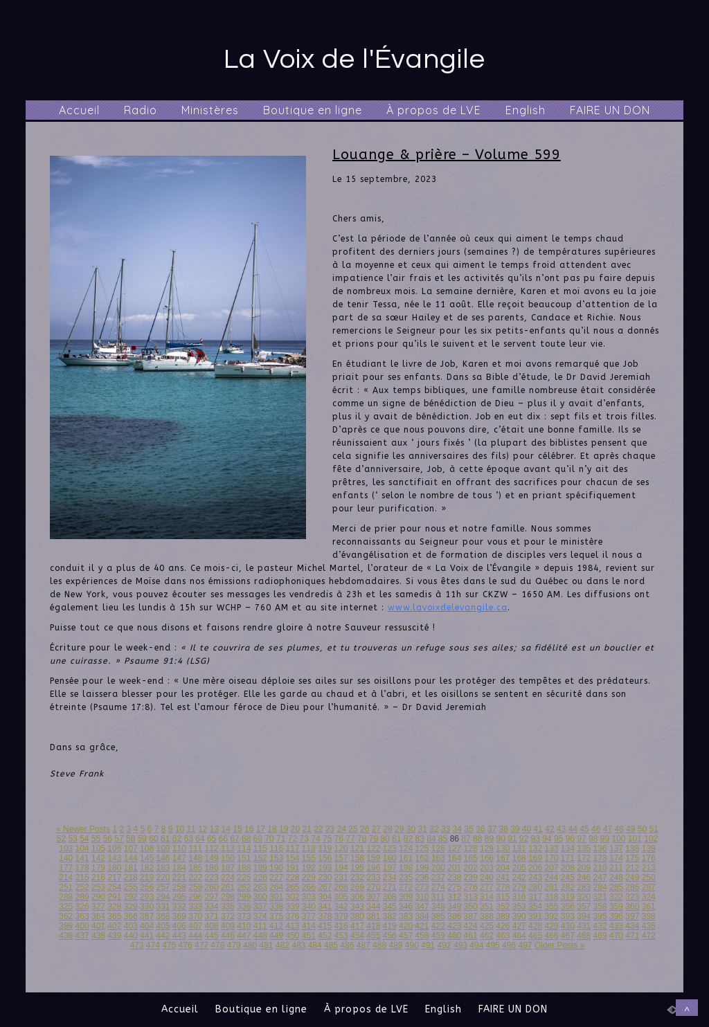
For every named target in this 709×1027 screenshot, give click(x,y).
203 (487, 868)
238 (454, 877)
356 (568, 906)
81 (396, 839)
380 (357, 916)
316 (519, 897)
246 (584, 877)
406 (179, 926)
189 (260, 868)
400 (82, 926)
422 (438, 926)
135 (584, 848)
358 (600, 906)
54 (84, 839)
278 (503, 887)
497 (525, 945)
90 (500, 839)
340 (309, 906)
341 (325, 906)
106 (114, 848)
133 (551, 848)
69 (257, 839)
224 (228, 877)
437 (82, 935)
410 (244, 926)
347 (422, 906)
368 (163, 916)
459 (438, 935)
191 (292, 868)
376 (292, 916)
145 (147, 858)
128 (471, 848)
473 (136, 945)
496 (509, 945)
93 (535, 839)
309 (406, 897)
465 (535, 935)
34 (457, 829)
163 (438, 858)
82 (408, 839)
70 (268, 839)
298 (228, 897)
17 (260, 829)
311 (438, 897)
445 (212, 935)
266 (309, 887)
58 (130, 839)
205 (519, 868)
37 (491, 829)
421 (422, 926)
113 (228, 848)
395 (600, 916)
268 (341, 887)
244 (551, 877)
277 (487, 887)
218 (131, 877)
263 (260, 887)
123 (390, 848)
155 (309, 858)
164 (454, 858)
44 (572, 829)
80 (384, 839)
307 (373, 897)
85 (442, 839)
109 (163, 848)
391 (535, 916)
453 (341, 935)
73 (304, 839)
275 (454, 887)
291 (114, 897)
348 (438, 906)
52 (61, 839)
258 (179, 887)
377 (309, 916)
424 (471, 926)
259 (195, 887)
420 (406, 926)
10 (179, 829)
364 (98, 916)
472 (649, 935)
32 (433, 829)
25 (352, 829)
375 (276, 916)
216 (98, 877)
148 (195, 858)
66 (223, 839)
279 (519, 887)
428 (535, 926)
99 (604, 839)
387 (471, 916)
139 (649, 848)
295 (179, 897)
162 (422, 858)
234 (390, 877)
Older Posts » (560, 945)
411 (260, 926)
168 (519, 858)
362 (66, 916)
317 (535, 897)
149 (212, 858)
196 (373, 868)
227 (276, 877)
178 (82, 868)
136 (600, 848)
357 (584, 906)
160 (390, 858)
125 (422, 848)
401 (98, 926)
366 (131, 916)
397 (632, 916)
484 (315, 945)
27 (376, 829)
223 (212, 877)
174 (616, 858)
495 (493, 945)
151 (244, 858)
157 (341, 858)
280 (535, 887)
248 (616, 877)
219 (147, 877)
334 (212, 906)
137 (616, 848)
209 (584, 868)
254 (114, 887)
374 (260, 916)
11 (190, 829)
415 (325, 926)
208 (568, 868)
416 (341, 926)
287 (649, 887)
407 (195, 926)
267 (325, 887)
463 (503, 935)
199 (422, 868)
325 (66, 906)
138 (632, 848)
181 (131, 868)
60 (153, 839)
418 (373, 926)
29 (399, 829)
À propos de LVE (433, 110)
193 (325, 868)
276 (471, 887)
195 (357, 868)
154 (292, 858)
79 (373, 839)
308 (390, 897)
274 (438, 887)
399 (66, 926)
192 (309, 868)
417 (357, 926)
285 (616, 887)
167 (503, 858)
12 (202, 829)
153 (276, 858)
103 (66, 848)
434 (632, 926)
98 (593, 839)
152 (260, 858)
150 (228, 858)
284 (600, 887)
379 (341, 916)
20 (295, 829)
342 (341, 906)
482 (282, 945)
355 (551, 906)
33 (445, 829)
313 (471, 897)
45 (584, 829)
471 (632, 935)
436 (66, 935)
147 (179, 858)
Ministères (210, 110)
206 (535, 868)
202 (471, 868)
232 (357, 877)
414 (309, 926)
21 (306, 829)
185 (195, 868)
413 (292, 926)
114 (244, 848)
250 (649, 877)
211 (616, 868)
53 (72, 839)
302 (292, 897)
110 (179, 848)
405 (163, 926)
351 (487, 906)
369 (179, 916)
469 (600, 935)
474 (153, 945)
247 (600, 877)
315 (503, 897)
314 (487, 897)
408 (212, 926)
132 (535, 848)
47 (607, 829)
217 (114, 877)
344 (373, 906)
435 (649, 926)
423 (454, 926)
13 (214, 829)
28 (387, 829)
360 (632, 906)
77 (349, 839)
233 (373, 877)
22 (318, 829)
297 (212, 897)
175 (632, 858)
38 (503, 829)
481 (266, 945)
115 (260, 848)
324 (649, 897)
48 (618, 829)
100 (618, 839)
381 (373, 916)
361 (649, 906)
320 (584, 897)
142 (98, 858)
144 (131, 858)
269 (357, 887)
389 (503, 916)
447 (244, 935)
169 (535, 858)
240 (487, 877)
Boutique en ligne (312, 110)
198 (406, 868)
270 (373, 887)
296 (195, 897)
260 (212, 887)
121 (357, 848)
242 (519, 877)
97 (581, 839)
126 (438, 848)
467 (568, 935)
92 (523, 839)
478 (217, 945)
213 (649, 868)
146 (163, 858)
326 (82, 906)
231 (341, 877)
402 (114, 926)
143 (114, 858)
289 (82, 897)
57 (118, 839)
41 (538, 829)
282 (568, 887)
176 (649, 858)
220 (163, 877)
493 (460, 945)
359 (616, 906)
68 (246, 839)
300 (260, 897)
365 (114, 916)
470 (616, 935)
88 (477, 839)
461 (471, 935)
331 (163, 906)
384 (422, 916)
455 (373, 935)
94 (546, 839)
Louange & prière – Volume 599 (446, 155)
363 (82, 916)
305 (341, 897)
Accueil (79, 110)
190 (276, 868)
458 (422, 935)
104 (82, 848)
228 (292, 877)
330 (147, 906)
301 (276, 897)
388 (487, 916)
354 (535, 906)
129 (487, 848)
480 (250, 945)
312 (454, 897)
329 (131, 906)
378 (325, 916)
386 (454, 916)
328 (114, 906)
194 (341, 868)
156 (325, 858)
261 (228, 887)
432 (600, 926)
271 (390, 887)
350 (471, 906)
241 (503, 877)
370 (195, 916)
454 (357, 935)
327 (98, 906)
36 (480, 829)
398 (649, 916)
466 (551, 935)
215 (82, 877)
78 (361, 839)
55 (95, 839)
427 (519, 926)
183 (163, 868)
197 (390, 868)
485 (331, 945)
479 (234, 945)
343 (357, 906)
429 (551, 926)
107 (131, 848)
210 (600, 868)
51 (653, 829)
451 (309, 935)
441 (147, 935)
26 (364, 829)
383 (406, 916)
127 (454, 848)
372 (228, 916)
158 (357, 858)
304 (325, 897)
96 (570, 839)
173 (600, 858)
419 (390, 926)
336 (244, 906)
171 (568, 858)
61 (165, 839)
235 (406, 877)
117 (292, 848)
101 (635, 839)
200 (438, 868)
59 (142, 839)
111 (195, 848)
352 (503, 906)
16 (248, 829)
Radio (140, 110)
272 (406, 887)
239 (471, 877)
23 (329, 829)
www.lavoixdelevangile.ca (448, 607)
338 (276, 906)
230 (325, 877)
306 (357, 897)
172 (584, 858)
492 (444, 945)
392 (551, 916)
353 (519, 906)
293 (147, 897)
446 (228, 935)
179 (98, 868)
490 (412, 945)
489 (395, 945)
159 (373, 858)
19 (283, 829)
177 (66, 868)
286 (632, 887)
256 (147, 887)
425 (487, 926)
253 (98, 887)
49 (630, 829)
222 (195, 877)
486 (347, 945)
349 (454, 906)
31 (422, 829)
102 (651, 839)
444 (195, 935)
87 (465, 839)
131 (519, 848)
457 (406, 935)
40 (526, 829)
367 (147, 916)
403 (131, 926)
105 (98, 848)
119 (325, 848)
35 (468, 829)
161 (406, 858)
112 (212, 848)
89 (489, 839)
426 (503, 926)
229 (309, 877)
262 (244, 887)
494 (476, 945)
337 (260, 906)
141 (82, 858)
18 (271, 829)
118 (309, 848)
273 (422, 887)
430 (568, 926)
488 (379, 945)
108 (147, 848)
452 (325, 935)
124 (406, 848)
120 (341, 848)
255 (131, 887)
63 (187, 839)
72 (292, 839)
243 (535, 877)
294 (163, 897)
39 (514, 829)
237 (438, 877)
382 (390, 916)
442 (163, 935)
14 (226, 829)
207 (551, 868)
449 (276, 935)
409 (228, 926)
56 (107, 839)
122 (373, 848)
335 (228, 906)
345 (390, 906)
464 (519, 935)
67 (234, 839)
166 (487, 858)
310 (422, 897)
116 (276, 848)
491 (428, 945)
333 (195, 906)
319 (568, 897)
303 (309, 897)
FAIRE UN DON (610, 110)
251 (66, 887)
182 (147, 868)
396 (616, 916)
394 (584, 916)
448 (260, 935)
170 (551, 858)
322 (616, 897)
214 (66, 877)
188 (244, 868)
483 (298, 945)
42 (549, 829)
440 (131, 935)
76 (338, 839)
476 (185, 945)
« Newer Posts (83, 829)
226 (260, 877)
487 (363, 945)
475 (169, 945)
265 (292, 887)
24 (341, 829)
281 (551, 887)
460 (454, 935)
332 (179, 906)
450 (292, 935)
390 (519, 916)
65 (211, 839)
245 (568, 877)
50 (642, 829)
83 (419, 839)
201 (454, 868)
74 (315, 839)
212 (632, 868)
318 (551, 897)
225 (244, 877)
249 (632, 877)
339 (292, 906)
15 (237, 829)
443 (179, 935)
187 (228, 868)
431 (584, 926)
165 (471, 858)
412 (276, 926)
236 (422, 877)
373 (244, 916)
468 (584, 935)
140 (66, 858)
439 (114, 935)
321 (600, 897)
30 (410, 829)
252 (82, 887)
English (525, 110)
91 (512, 839)
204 (503, 868)
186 (212, 868)
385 (438, 916)
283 (584, 887)
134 (568, 848)
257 (163, 887)
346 (406, 906)
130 (503, 848)
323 (632, 897)
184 (179, 868)
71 (280, 839)
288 (66, 897)
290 (98, 897)
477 (201, 945)
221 (179, 877)
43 (561, 829)
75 (327, 839)
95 (558, 839)
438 (98, 935)
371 (212, 916)
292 (131, 897)
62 (176, 839)
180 (114, 868)
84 (431, 839)
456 (390, 935)
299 (244, 897)
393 (568, 916)
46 (595, 829)
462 (487, 935)
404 (147, 926)
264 (276, 887)
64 (199, 839)
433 (616, 926)
